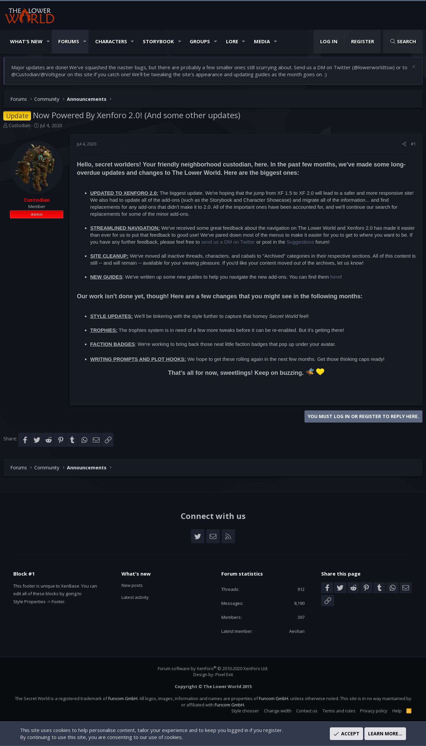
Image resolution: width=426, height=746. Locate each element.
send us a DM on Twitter (228, 243)
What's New (26, 41)
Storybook (158, 41)
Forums (68, 41)
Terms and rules (335, 711)
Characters (111, 41)
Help (393, 711)
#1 (413, 145)
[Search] (403, 41)
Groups (200, 41)
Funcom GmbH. (126, 699)
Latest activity (139, 595)
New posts (135, 582)
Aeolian (295, 630)
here (335, 278)
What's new (137, 570)
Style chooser (242, 711)
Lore (232, 41)
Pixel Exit (224, 674)
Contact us (303, 711)
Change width (274, 711)
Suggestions (300, 243)
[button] (48, 41)
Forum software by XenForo (213, 668)
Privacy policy (370, 711)
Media (262, 41)
